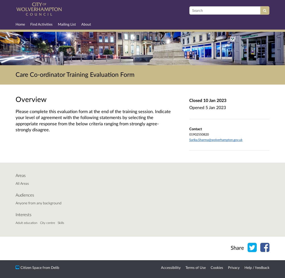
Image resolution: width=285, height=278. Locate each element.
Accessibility (171, 267)
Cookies (217, 267)
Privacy (234, 267)
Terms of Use (195, 267)
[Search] (264, 10)
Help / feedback (256, 267)
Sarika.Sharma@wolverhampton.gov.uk (215, 140)
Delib (55, 267)
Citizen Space (31, 267)
